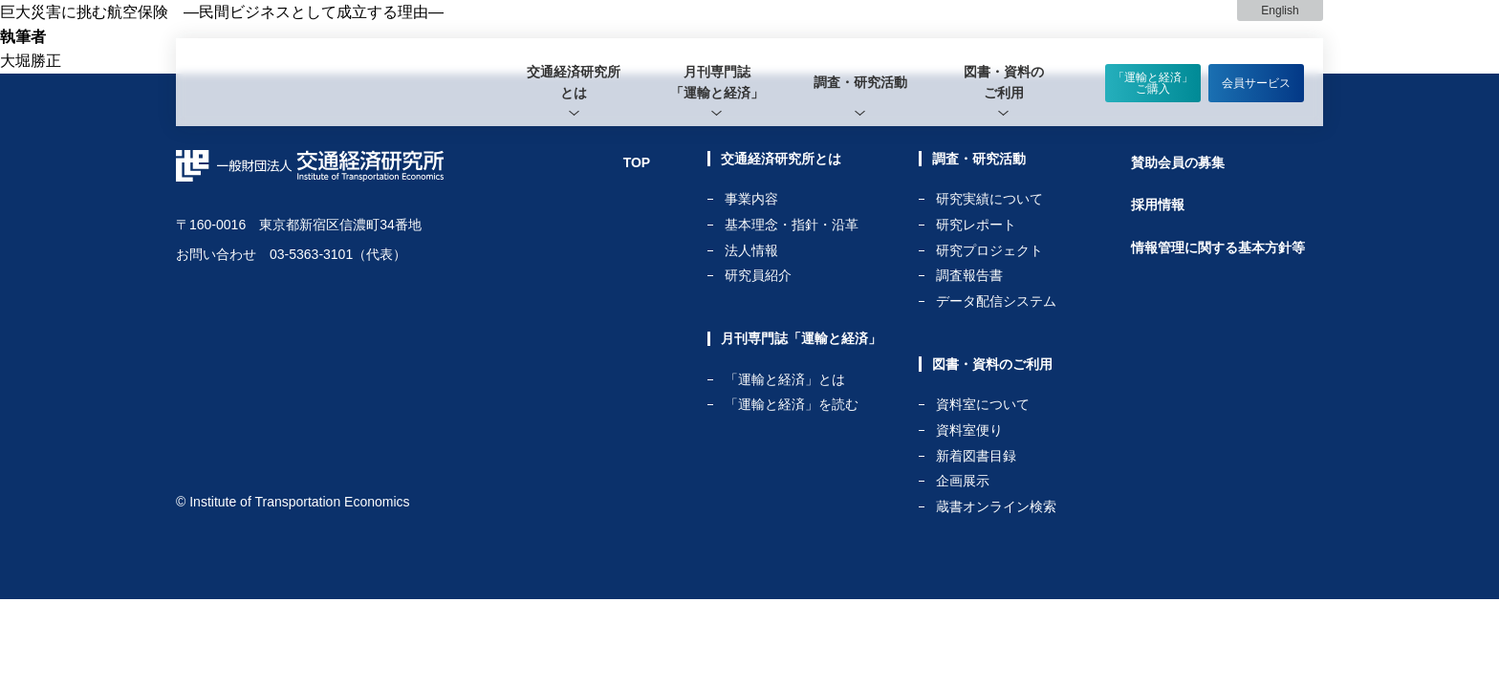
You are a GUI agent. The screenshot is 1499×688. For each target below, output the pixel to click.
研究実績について (989, 199)
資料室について (983, 405)
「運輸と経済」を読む (791, 404)
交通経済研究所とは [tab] (573, 82)
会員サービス (1256, 83)
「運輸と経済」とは (785, 380)
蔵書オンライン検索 (996, 506)
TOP (637, 162)
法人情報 (751, 251)
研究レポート (976, 225)
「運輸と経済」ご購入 (1153, 83)
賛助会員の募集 (1178, 162)
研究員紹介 (758, 275)
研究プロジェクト (989, 251)
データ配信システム (996, 301)
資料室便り (969, 430)
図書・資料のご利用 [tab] (1004, 82)
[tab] (573, 82)
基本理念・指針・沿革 (791, 225)
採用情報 (1157, 204)
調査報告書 (969, 276)
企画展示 (962, 481)
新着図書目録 (976, 456)
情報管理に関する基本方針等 (1218, 247)
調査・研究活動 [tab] (860, 82)
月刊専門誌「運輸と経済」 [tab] (717, 82)
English (1279, 10)
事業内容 (751, 199)
